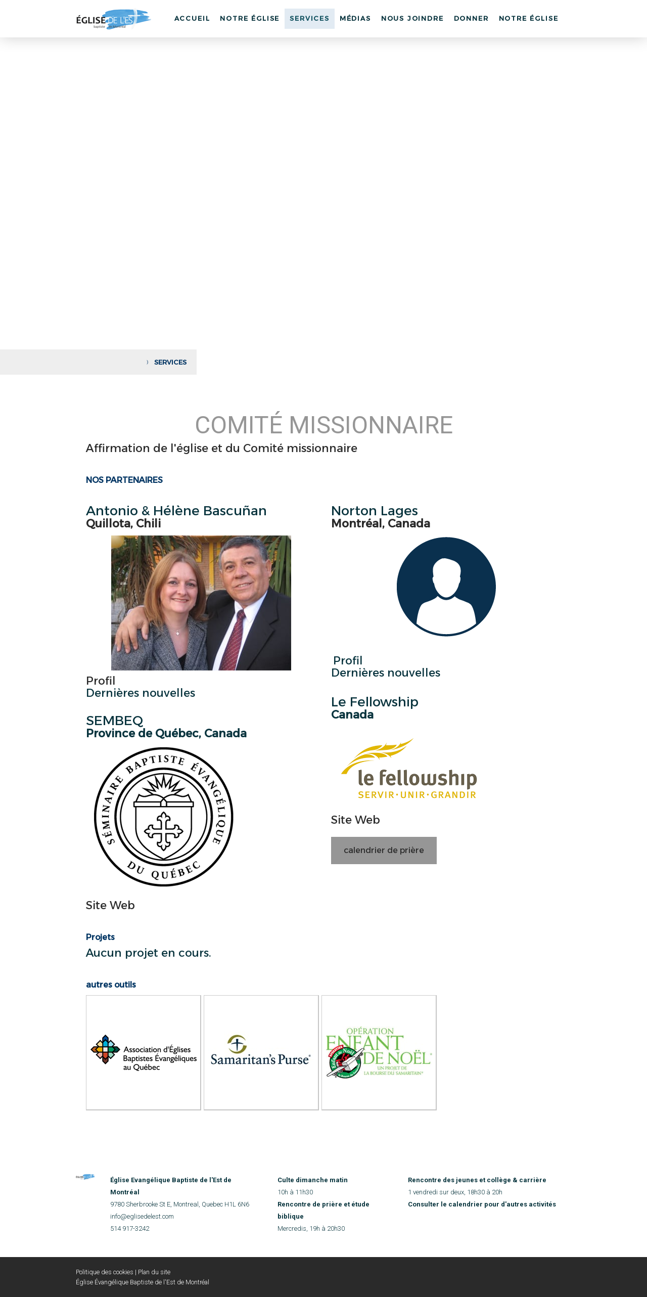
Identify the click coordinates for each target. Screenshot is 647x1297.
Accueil (192, 18)
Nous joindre (412, 18)
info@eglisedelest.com (142, 1216)
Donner (471, 18)
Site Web (110, 905)
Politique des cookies (104, 1272)
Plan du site (154, 1272)
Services (310, 18)
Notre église (529, 18)
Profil (101, 681)
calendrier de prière (384, 850)
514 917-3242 (129, 1228)
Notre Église (250, 18)
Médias (355, 18)
